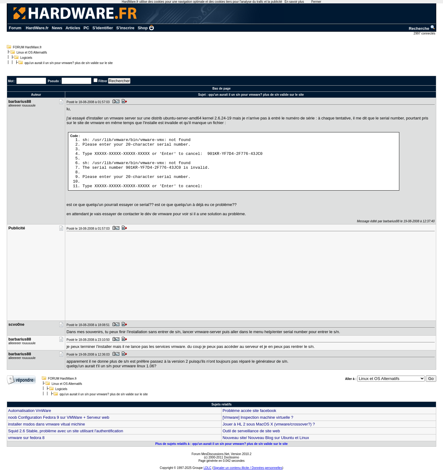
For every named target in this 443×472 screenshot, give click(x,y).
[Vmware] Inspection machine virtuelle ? (257, 417)
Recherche (422, 28)
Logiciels (26, 57)
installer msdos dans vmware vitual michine (46, 424)
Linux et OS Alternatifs (32, 52)
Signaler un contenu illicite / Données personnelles (247, 468)
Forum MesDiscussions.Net (210, 454)
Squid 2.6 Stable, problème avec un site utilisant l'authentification (65, 431)
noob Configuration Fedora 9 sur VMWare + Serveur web (58, 417)
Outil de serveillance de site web (251, 431)
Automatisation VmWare (29, 410)
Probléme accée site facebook (249, 410)
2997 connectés (424, 33)
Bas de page (222, 88)
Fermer (316, 1)
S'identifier (102, 28)
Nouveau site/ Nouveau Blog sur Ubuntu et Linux (265, 437)
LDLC (208, 468)
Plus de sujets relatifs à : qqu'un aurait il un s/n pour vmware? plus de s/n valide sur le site (221, 444)
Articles (73, 28)
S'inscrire (125, 28)
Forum (15, 28)
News (57, 28)
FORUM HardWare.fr (27, 47)
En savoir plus (294, 1)
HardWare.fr (37, 28)
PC (86, 28)
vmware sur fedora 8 (26, 437)
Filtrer (102, 81)
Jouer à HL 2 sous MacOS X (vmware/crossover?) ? (268, 424)
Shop (146, 28)
